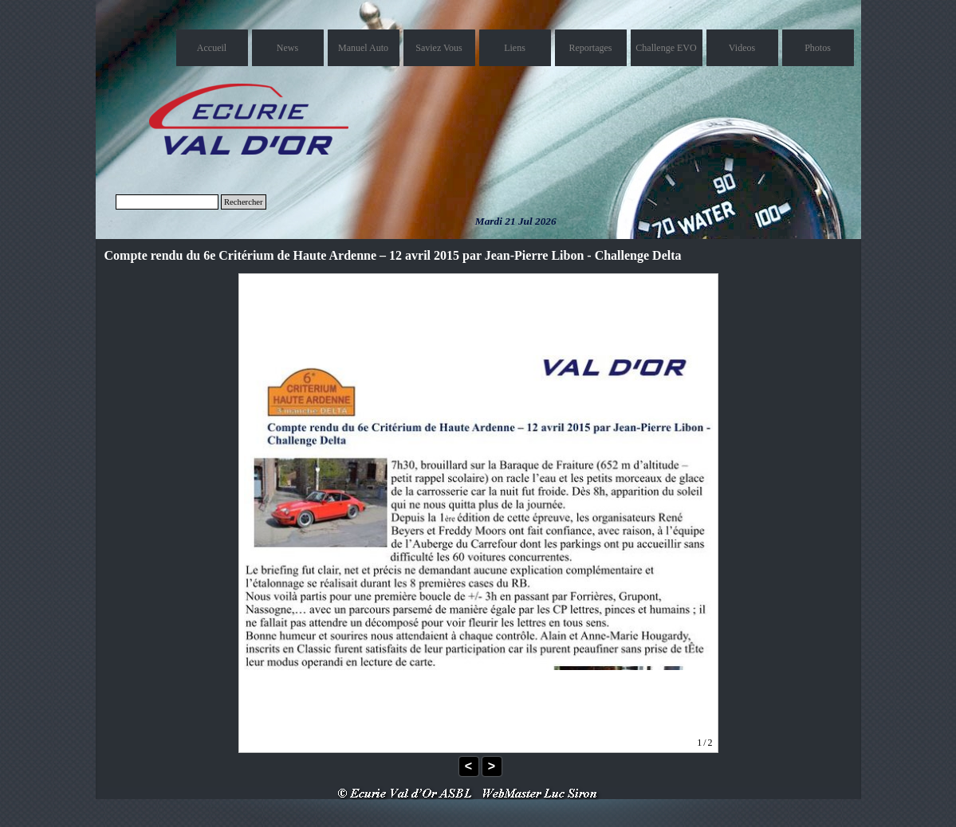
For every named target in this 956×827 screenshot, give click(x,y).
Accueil (211, 47)
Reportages (590, 47)
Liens (514, 47)
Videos (742, 47)
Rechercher (243, 202)
